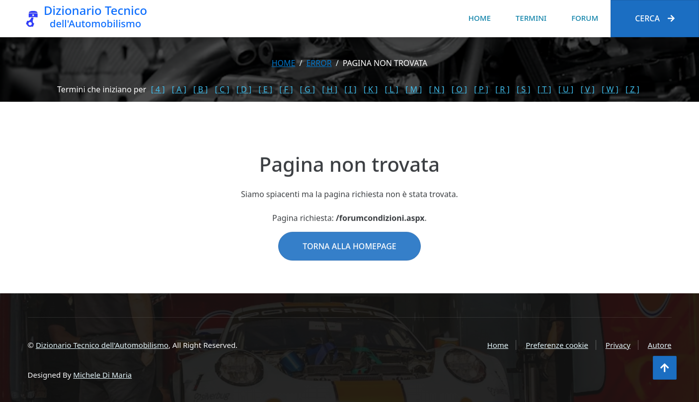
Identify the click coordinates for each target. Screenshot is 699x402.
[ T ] (544, 89)
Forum (584, 18)
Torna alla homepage (349, 260)
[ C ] (222, 89)
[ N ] (437, 89)
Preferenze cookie (557, 345)
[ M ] (413, 89)
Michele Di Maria (102, 375)
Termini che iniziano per (101, 89)
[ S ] (524, 89)
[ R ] (502, 89)
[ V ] (587, 89)
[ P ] (481, 89)
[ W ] (610, 89)
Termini (531, 18)
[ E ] (265, 89)
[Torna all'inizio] (665, 368)
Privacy (618, 345)
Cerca (655, 18)
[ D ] (244, 89)
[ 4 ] (158, 89)
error (318, 63)
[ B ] (200, 89)
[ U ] (566, 89)
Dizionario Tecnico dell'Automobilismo (102, 345)
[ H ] (329, 89)
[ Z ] (632, 89)
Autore (660, 345)
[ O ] (459, 89)
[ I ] (350, 89)
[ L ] (391, 89)
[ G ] (307, 89)
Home (479, 18)
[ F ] (286, 89)
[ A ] (179, 89)
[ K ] (371, 89)
